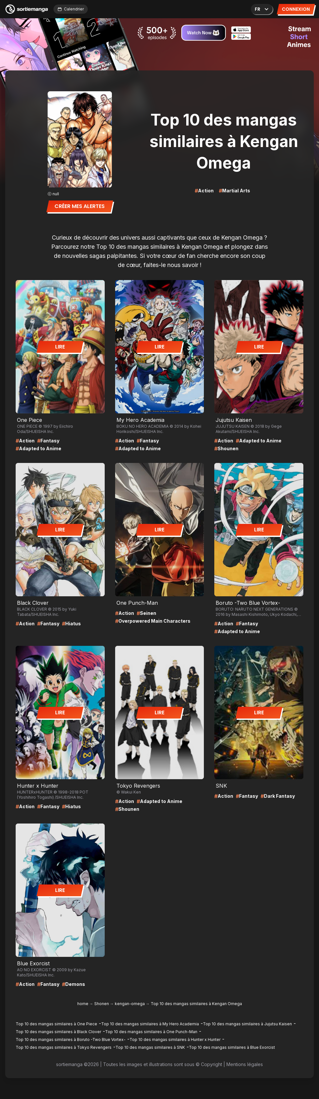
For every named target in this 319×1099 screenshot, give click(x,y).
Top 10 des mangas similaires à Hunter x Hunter (174, 1039)
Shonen (101, 1003)
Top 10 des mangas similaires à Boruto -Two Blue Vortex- (71, 1039)
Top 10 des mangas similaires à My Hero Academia (150, 1023)
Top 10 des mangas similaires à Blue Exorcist (232, 1047)
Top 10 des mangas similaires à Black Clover (58, 1031)
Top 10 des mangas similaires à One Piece (56, 1023)
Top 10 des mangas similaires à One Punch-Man (151, 1031)
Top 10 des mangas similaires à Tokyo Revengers (64, 1047)
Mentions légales (244, 1064)
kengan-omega (130, 1003)
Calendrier (70, 9)
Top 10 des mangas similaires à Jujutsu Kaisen (247, 1023)
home (82, 1003)
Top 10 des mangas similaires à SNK (150, 1047)
